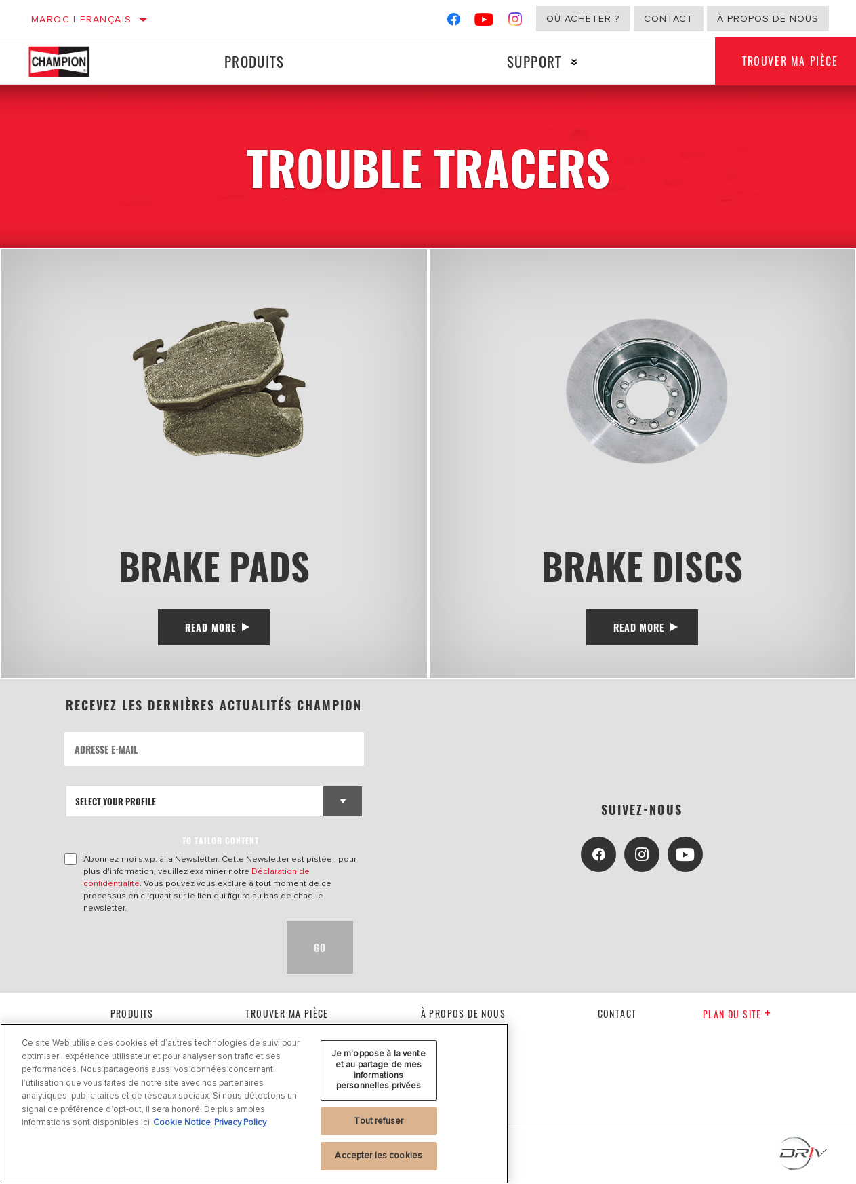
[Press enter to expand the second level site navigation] (574, 62)
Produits (254, 61)
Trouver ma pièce (286, 1013)
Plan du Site (737, 1014)
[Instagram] (515, 22)
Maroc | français (81, 19)
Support (534, 61)
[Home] (70, 62)
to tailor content (220, 840)
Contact (668, 18)
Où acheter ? (582, 18)
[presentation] (167, 947)
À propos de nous (768, 18)
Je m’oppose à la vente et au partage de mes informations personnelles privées (379, 1069)
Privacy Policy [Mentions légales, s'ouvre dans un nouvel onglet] (240, 1122)
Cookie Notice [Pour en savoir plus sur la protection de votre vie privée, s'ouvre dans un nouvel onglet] (182, 1122)
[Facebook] (454, 22)
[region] (254, 1103)
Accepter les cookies (378, 1155)
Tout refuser (378, 1120)
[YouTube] (484, 22)
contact (617, 1013)
